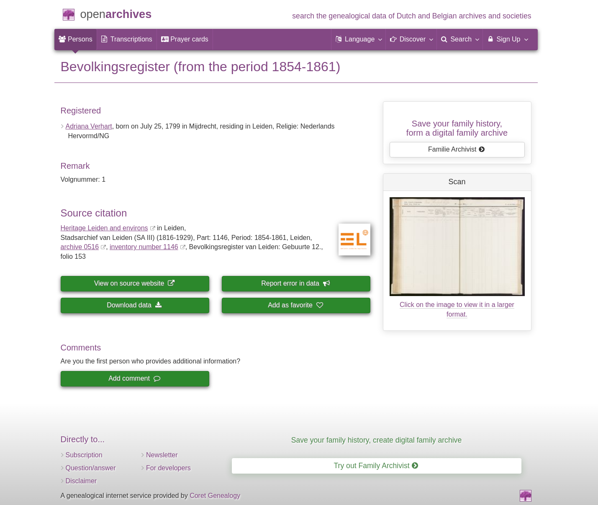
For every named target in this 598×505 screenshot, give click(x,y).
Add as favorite (295, 305)
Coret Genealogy (215, 495)
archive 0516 (80, 246)
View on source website (134, 283)
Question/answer (91, 468)
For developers (168, 468)
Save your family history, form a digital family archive (457, 128)
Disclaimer (81, 480)
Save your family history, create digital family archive (376, 440)
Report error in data (295, 283)
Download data (134, 305)
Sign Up (507, 39)
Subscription (84, 455)
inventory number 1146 (144, 246)
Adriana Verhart (89, 126)
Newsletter (162, 455)
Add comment (134, 378)
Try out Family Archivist (376, 465)
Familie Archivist (456, 149)
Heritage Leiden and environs (104, 228)
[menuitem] (75, 39)
